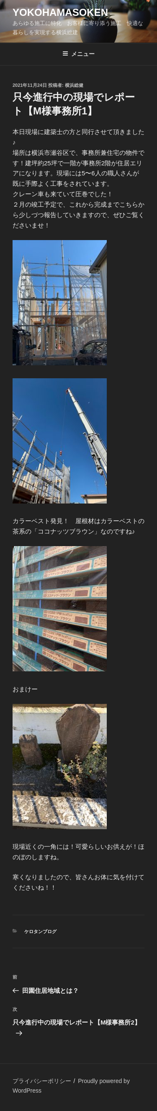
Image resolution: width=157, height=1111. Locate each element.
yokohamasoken (60, 12)
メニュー (78, 54)
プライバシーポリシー (42, 1081)
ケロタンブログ (40, 931)
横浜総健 (74, 85)
